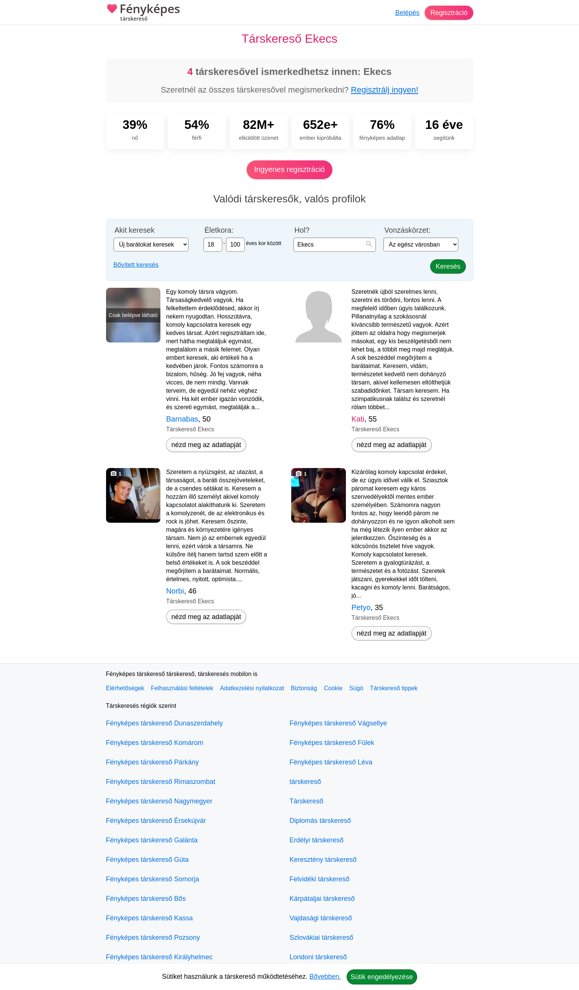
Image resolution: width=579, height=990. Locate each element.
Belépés (407, 12)
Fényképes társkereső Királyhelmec (159, 957)
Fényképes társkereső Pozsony (153, 937)
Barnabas (182, 419)
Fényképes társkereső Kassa (149, 918)
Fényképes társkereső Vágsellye (338, 723)
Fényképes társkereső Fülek (332, 742)
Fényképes (143, 13)
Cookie (333, 688)
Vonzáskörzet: (408, 230)
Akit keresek (135, 230)
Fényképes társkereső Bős (146, 898)
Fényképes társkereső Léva (331, 762)
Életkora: (219, 230)
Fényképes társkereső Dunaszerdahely (164, 723)
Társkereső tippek (393, 688)
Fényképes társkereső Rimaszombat (160, 781)
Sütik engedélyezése (382, 977)
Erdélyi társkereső (317, 840)
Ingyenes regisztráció (289, 169)
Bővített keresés (136, 264)
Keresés (447, 266)
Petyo (361, 607)
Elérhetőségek (125, 688)
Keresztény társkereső (323, 859)
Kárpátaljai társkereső (322, 898)
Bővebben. (325, 976)
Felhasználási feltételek (182, 688)
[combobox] (334, 245)
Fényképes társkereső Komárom (154, 742)
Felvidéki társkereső (320, 879)
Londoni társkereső (318, 957)
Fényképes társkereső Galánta (152, 840)
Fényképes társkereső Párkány (152, 762)
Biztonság (304, 688)
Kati (358, 419)
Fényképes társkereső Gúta (147, 859)
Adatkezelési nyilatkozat (252, 688)
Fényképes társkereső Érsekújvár (156, 820)
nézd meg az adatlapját (206, 445)
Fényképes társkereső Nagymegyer (159, 801)
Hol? (302, 230)
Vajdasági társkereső (321, 918)
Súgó (356, 688)
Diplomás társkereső (320, 820)
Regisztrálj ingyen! (384, 89)
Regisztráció (448, 12)
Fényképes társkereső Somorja (152, 879)
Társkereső (306, 801)
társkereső (305, 781)
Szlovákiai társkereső (321, 937)
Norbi (175, 591)
